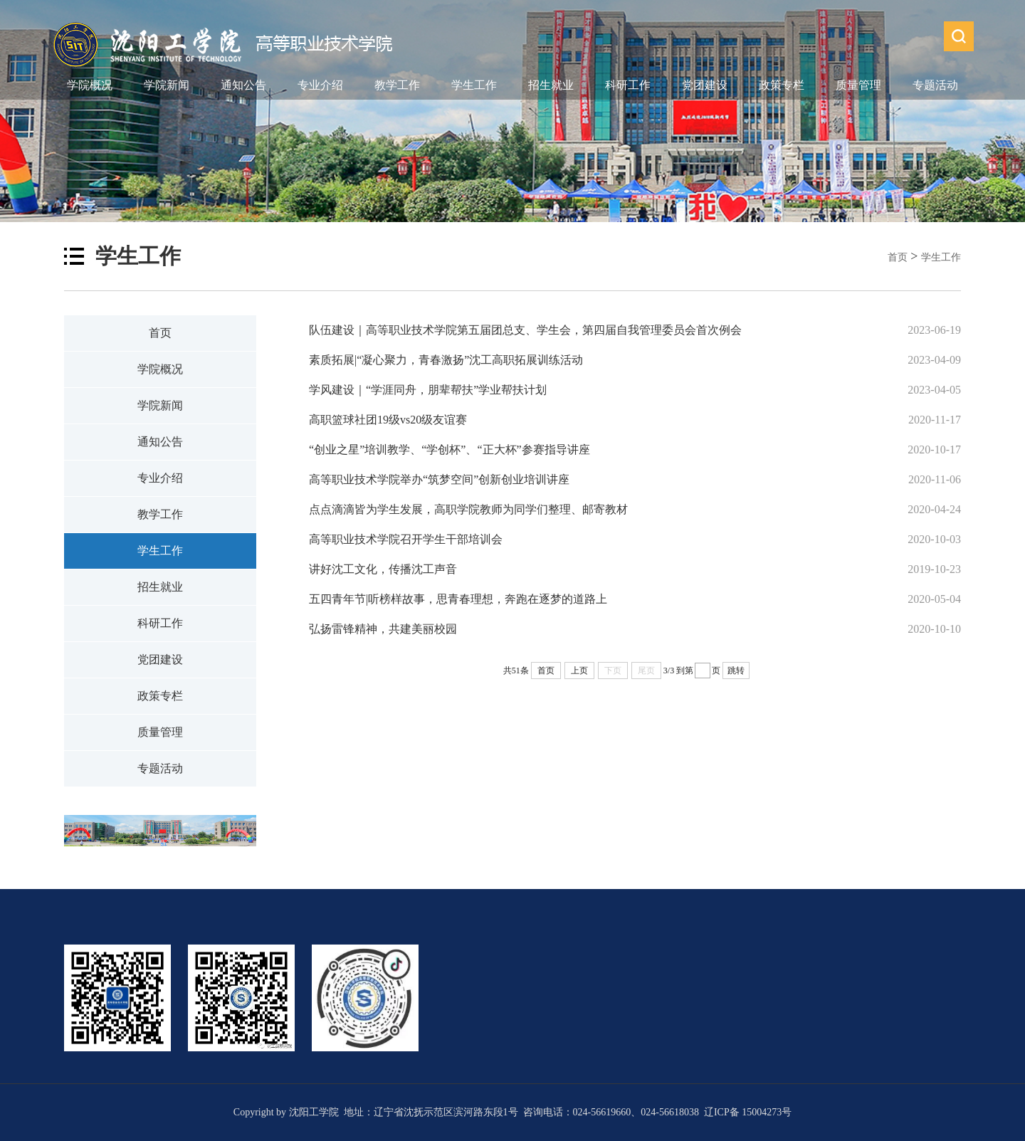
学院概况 (89, 85)
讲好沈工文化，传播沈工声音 (384, 569)
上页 (579, 670)
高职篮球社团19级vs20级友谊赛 (388, 420)
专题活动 (935, 85)
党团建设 (704, 85)
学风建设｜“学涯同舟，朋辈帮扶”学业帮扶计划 (428, 390)
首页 (898, 257)
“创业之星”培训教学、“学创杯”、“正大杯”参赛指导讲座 (449, 449)
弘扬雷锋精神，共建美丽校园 (383, 629)
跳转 (736, 670)
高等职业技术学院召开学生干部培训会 (406, 539)
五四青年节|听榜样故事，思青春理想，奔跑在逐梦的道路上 (458, 599)
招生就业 (551, 85)
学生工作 (474, 85)
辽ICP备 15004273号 (748, 1112)
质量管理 (858, 85)
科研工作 (628, 85)
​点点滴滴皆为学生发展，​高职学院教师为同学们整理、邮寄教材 (468, 509)
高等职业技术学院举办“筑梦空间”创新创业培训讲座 (439, 479)
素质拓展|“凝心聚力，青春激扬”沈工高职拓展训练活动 (446, 360)
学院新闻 (166, 85)
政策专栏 (781, 85)
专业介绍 (320, 85)
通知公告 (243, 85)
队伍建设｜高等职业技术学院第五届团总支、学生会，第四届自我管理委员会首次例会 (525, 330)
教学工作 (397, 85)
